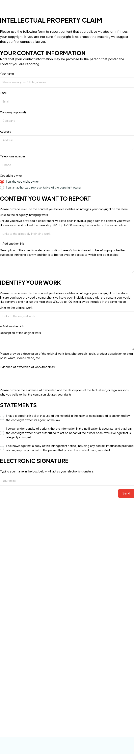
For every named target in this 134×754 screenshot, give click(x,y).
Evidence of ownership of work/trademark (28, 367)
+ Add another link (12, 243)
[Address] (67, 142)
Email (3, 93)
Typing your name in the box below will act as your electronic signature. (47, 471)
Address (5, 131)
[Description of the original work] (67, 343)
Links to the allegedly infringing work (24, 215)
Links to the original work (16, 307)
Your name (7, 73)
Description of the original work (20, 332)
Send (126, 493)
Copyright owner (11, 175)
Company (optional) (13, 112)
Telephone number (12, 156)
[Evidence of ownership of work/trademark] (67, 379)
